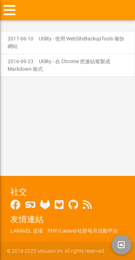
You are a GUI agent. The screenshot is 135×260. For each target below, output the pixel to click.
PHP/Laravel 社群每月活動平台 (83, 231)
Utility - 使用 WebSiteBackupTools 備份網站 (66, 42)
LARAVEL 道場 (26, 231)
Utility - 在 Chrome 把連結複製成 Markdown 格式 (59, 65)
